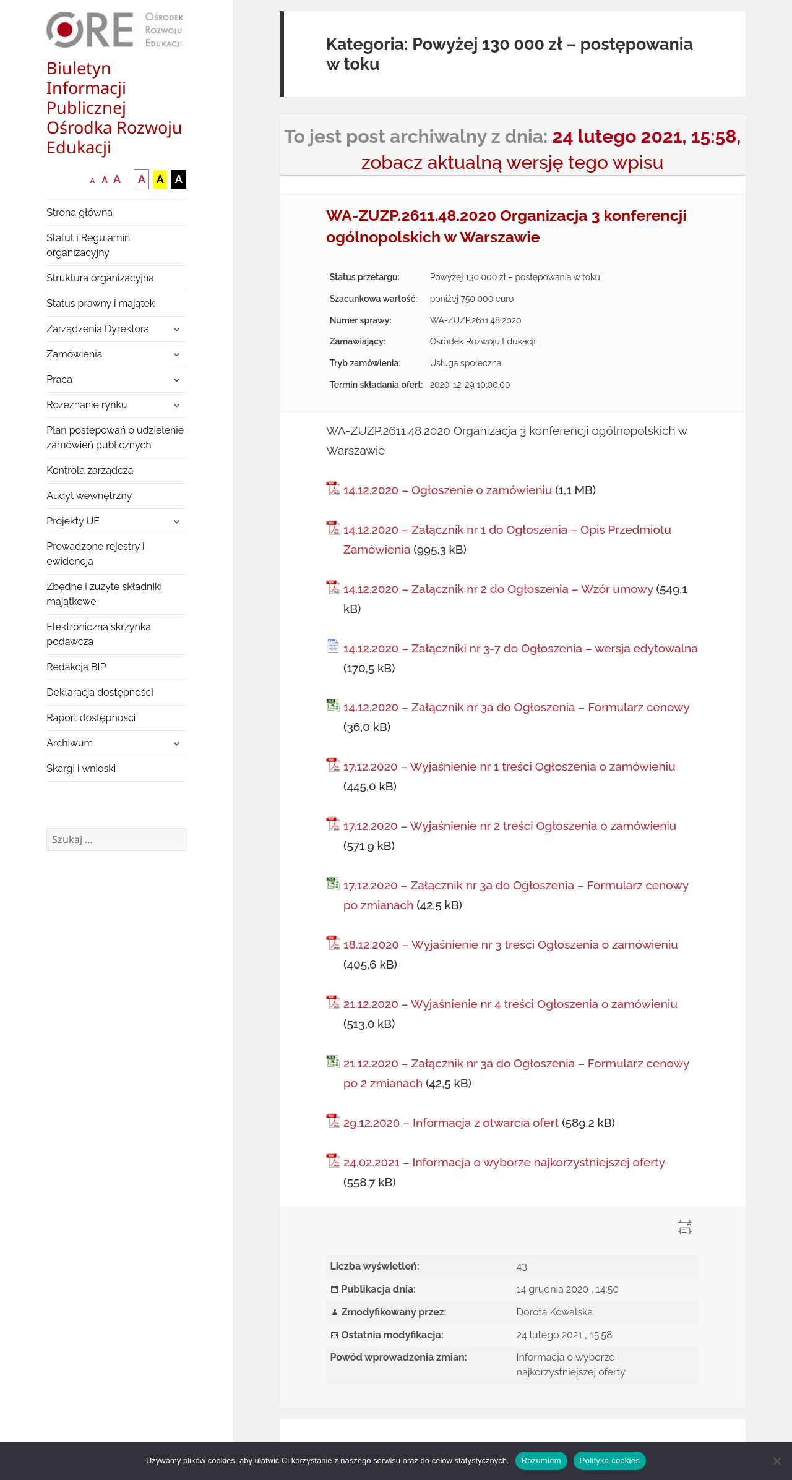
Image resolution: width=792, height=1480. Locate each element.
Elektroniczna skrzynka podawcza (98, 634)
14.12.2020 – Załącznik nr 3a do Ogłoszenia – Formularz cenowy (516, 707)
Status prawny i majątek (100, 303)
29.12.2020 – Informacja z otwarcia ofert (451, 1122)
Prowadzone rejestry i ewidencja (95, 554)
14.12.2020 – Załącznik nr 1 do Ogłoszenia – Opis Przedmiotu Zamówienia (507, 539)
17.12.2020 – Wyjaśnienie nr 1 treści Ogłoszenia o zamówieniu (509, 766)
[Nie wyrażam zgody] (776, 1461)
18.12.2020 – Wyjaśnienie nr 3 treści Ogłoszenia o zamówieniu (510, 944)
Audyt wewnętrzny (89, 496)
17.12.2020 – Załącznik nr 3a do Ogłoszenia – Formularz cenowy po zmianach (516, 895)
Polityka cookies (610, 1460)
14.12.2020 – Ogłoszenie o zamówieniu (447, 490)
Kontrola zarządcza (89, 470)
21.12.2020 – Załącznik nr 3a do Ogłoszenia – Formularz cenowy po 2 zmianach (516, 1073)
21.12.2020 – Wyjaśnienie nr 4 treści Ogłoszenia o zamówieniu (510, 1004)
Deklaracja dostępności (99, 692)
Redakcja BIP (76, 667)
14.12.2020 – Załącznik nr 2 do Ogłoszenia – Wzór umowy (498, 589)
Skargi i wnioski (81, 768)
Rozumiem (541, 1460)
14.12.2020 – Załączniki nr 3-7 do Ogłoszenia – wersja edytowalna (520, 648)
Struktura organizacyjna (100, 278)
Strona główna (79, 212)
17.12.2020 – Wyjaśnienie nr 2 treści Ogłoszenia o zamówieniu (509, 825)
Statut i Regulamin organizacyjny (88, 245)
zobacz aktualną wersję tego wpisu (512, 162)
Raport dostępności (91, 718)
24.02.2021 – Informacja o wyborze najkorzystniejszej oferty (504, 1162)
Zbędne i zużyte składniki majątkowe (104, 594)
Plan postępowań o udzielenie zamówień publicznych (115, 437)
